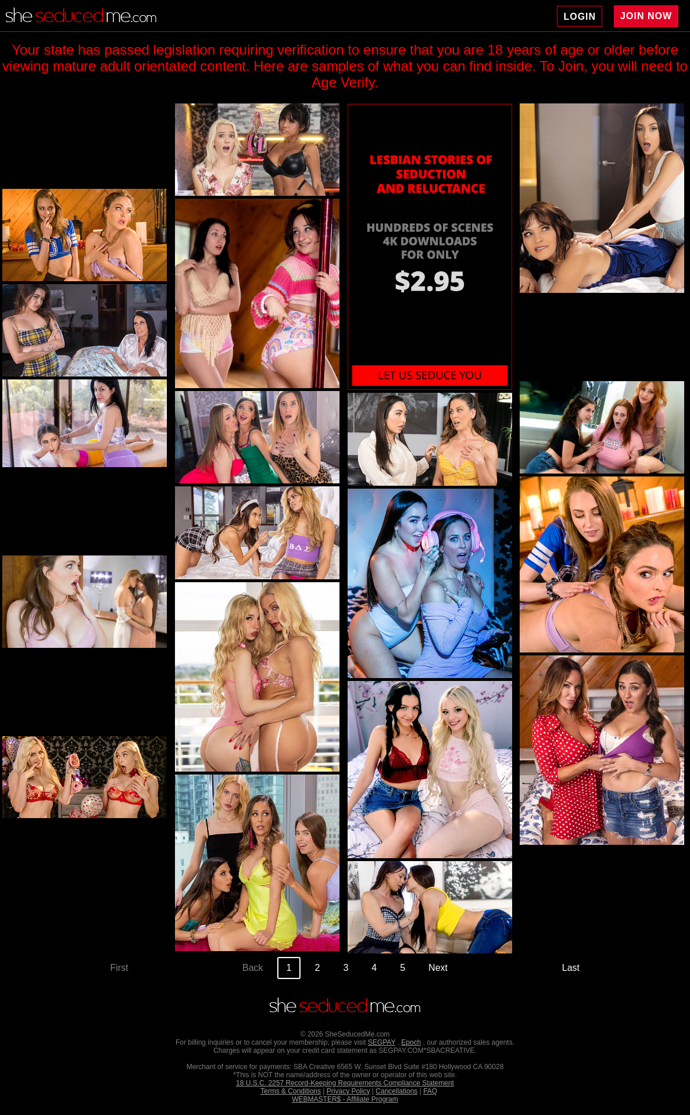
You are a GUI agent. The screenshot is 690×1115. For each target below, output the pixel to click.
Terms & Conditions (290, 1091)
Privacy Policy (348, 1091)
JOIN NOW (646, 16)
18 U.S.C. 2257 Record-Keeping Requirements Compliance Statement (345, 1083)
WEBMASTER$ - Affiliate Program (345, 1099)
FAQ (430, 1091)
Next (438, 968)
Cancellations (396, 1091)
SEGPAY (381, 1042)
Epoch (411, 1042)
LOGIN (579, 16)
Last (571, 968)
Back (252, 968)
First (119, 968)
